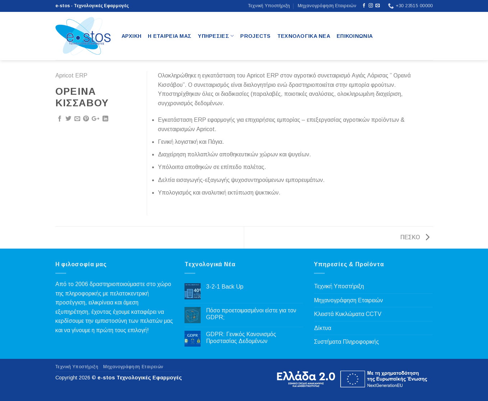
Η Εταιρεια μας (169, 36)
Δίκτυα (322, 328)
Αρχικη (132, 36)
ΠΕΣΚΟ (414, 237)
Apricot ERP (71, 75)
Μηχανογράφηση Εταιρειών (327, 5)
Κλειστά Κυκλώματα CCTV (348, 314)
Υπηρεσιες (216, 35)
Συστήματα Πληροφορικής (346, 342)
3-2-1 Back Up (224, 287)
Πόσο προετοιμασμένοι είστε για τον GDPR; (251, 313)
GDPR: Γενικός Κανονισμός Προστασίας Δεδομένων (241, 337)
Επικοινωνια (355, 36)
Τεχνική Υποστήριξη (269, 5)
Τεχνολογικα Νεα (303, 36)
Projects (255, 36)
